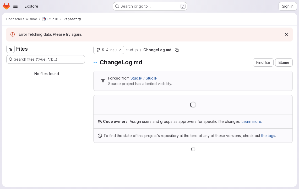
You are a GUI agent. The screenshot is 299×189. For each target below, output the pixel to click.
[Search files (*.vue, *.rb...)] (45, 59)
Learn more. (252, 121)
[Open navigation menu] (15, 6)
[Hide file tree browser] (10, 49)
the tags (268, 135)
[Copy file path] (176, 50)
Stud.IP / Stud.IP (144, 78)
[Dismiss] (286, 34)
